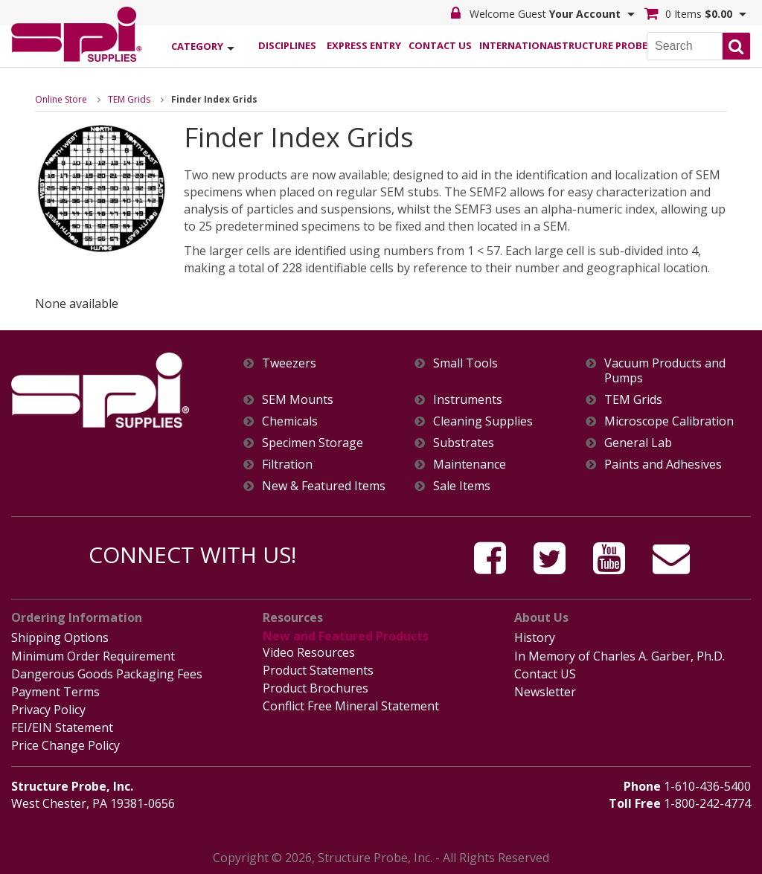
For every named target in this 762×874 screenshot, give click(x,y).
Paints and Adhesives (663, 464)
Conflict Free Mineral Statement (351, 706)
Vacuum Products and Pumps (665, 370)
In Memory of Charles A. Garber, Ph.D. (619, 656)
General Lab (638, 443)
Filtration (287, 464)
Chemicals (290, 421)
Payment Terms (55, 692)
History (534, 637)
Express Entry (364, 45)
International (517, 45)
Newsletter (545, 692)
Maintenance (469, 464)
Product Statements (318, 670)
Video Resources (309, 652)
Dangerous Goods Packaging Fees (106, 674)
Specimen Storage (312, 443)
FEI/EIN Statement (62, 727)
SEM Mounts (297, 400)
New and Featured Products (346, 636)
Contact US (545, 674)
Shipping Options (60, 637)
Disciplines (287, 45)
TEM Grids (129, 99)
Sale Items (461, 486)
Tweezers (289, 363)
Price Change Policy (65, 745)
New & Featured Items (323, 486)
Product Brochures (315, 688)
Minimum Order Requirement (93, 656)
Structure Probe (594, 45)
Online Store (61, 99)
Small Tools (465, 363)
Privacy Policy (48, 709)
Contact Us (440, 45)
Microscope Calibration (669, 421)
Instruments (467, 400)
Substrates (463, 443)
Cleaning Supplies (483, 421)
